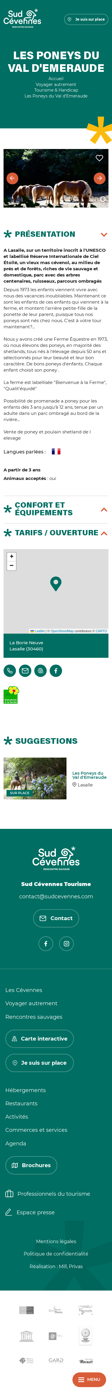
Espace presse (30, 1213)
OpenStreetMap (62, 631)
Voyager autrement (31, 1003)
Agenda (15, 1143)
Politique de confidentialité (56, 1254)
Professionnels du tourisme (47, 1194)
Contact (56, 918)
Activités (16, 1117)
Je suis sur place (86, 19)
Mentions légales (56, 1241)
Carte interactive (39, 1039)
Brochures (31, 1165)
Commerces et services (36, 1130)
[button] (55, 584)
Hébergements (25, 1090)
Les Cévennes (23, 990)
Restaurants (21, 1103)
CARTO (101, 631)
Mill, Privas (71, 1266)
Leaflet (37, 631)
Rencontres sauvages (33, 1017)
